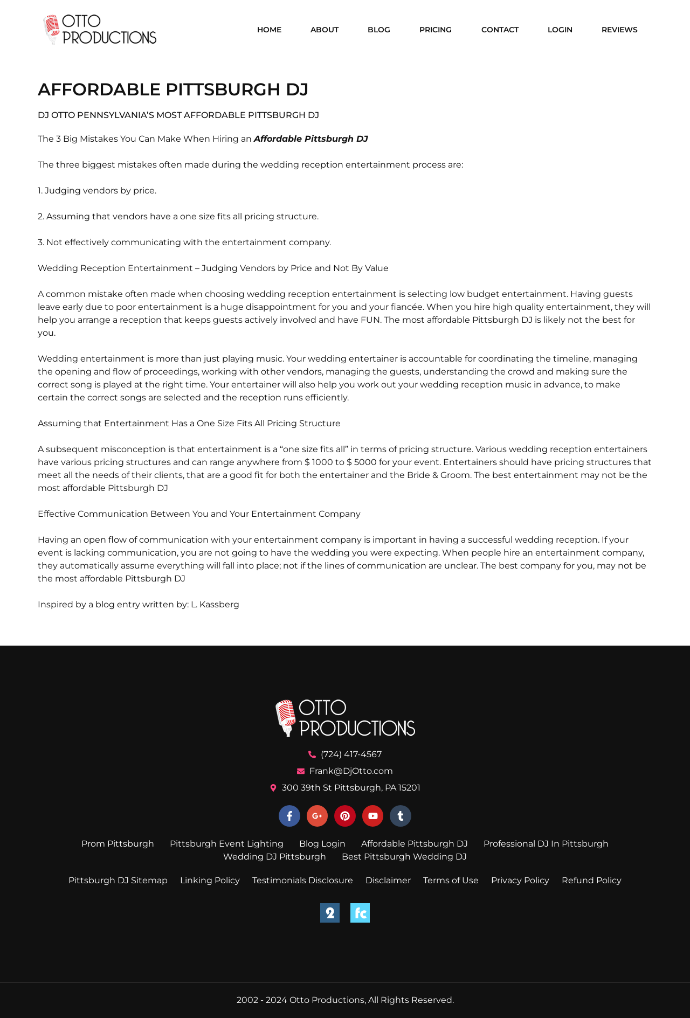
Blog (379, 29)
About (324, 29)
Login (560, 29)
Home (269, 29)
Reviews (620, 29)
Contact (500, 29)
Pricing (435, 29)
